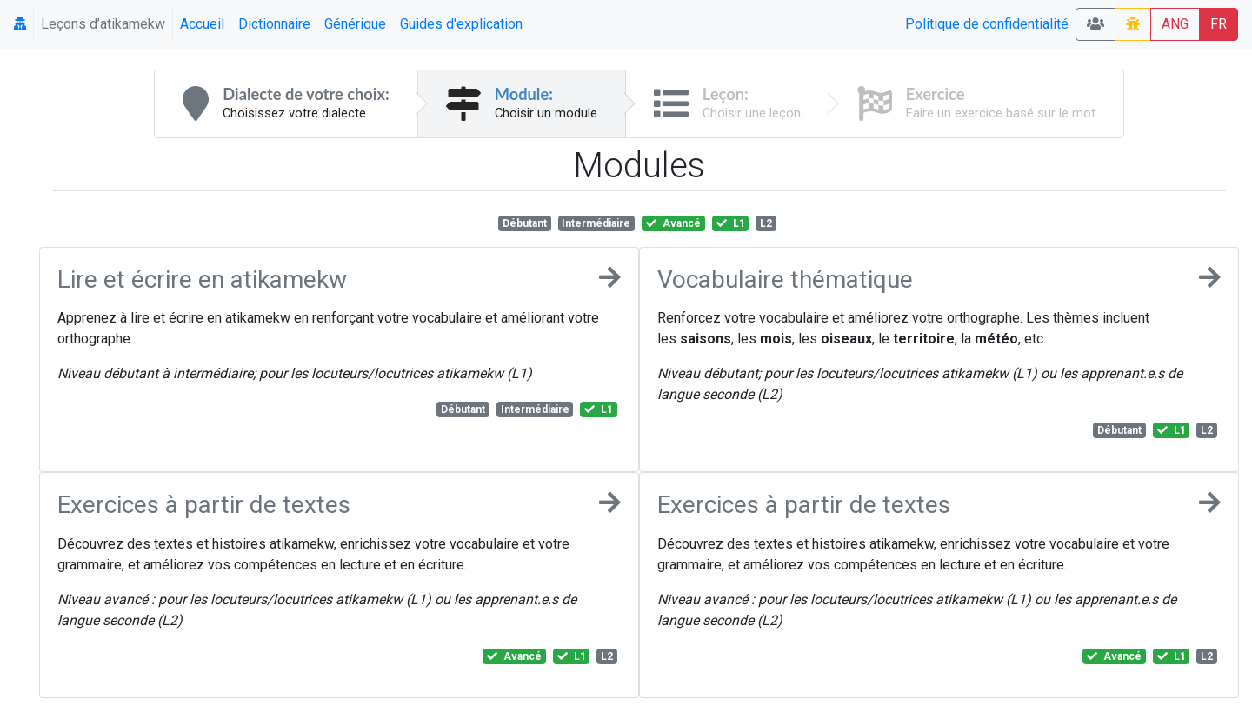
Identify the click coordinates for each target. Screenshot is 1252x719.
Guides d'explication (461, 24)
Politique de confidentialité (987, 24)
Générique (355, 24)
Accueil (202, 24)
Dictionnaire (274, 24)
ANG (1175, 24)
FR (1218, 24)
